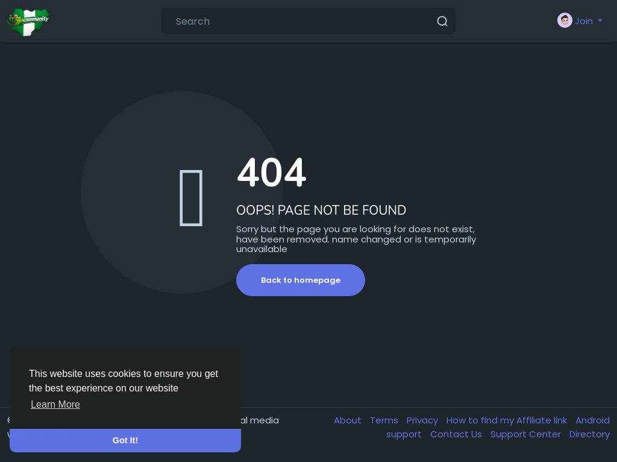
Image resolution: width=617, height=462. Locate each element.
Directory (589, 434)
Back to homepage (300, 280)
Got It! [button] (125, 440)
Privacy (423, 420)
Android (592, 420)
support (405, 434)
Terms (385, 420)
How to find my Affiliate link (507, 420)
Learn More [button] (55, 404)
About (349, 420)
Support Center (526, 434)
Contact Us (457, 434)
